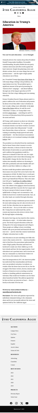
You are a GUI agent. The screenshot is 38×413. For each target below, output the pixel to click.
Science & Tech (15, 350)
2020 (12, 382)
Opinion (13, 337)
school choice (12, 113)
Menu (19, 16)
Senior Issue (14, 397)
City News (13, 334)
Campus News (14, 331)
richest (19, 185)
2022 (12, 376)
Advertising (14, 358)
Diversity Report (15, 393)
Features (13, 340)
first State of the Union (25, 79)
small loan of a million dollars (22, 181)
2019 (12, 386)
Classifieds (14, 361)
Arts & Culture (15, 347)
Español (13, 344)
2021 (12, 379)
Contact (13, 365)
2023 (12, 372)
